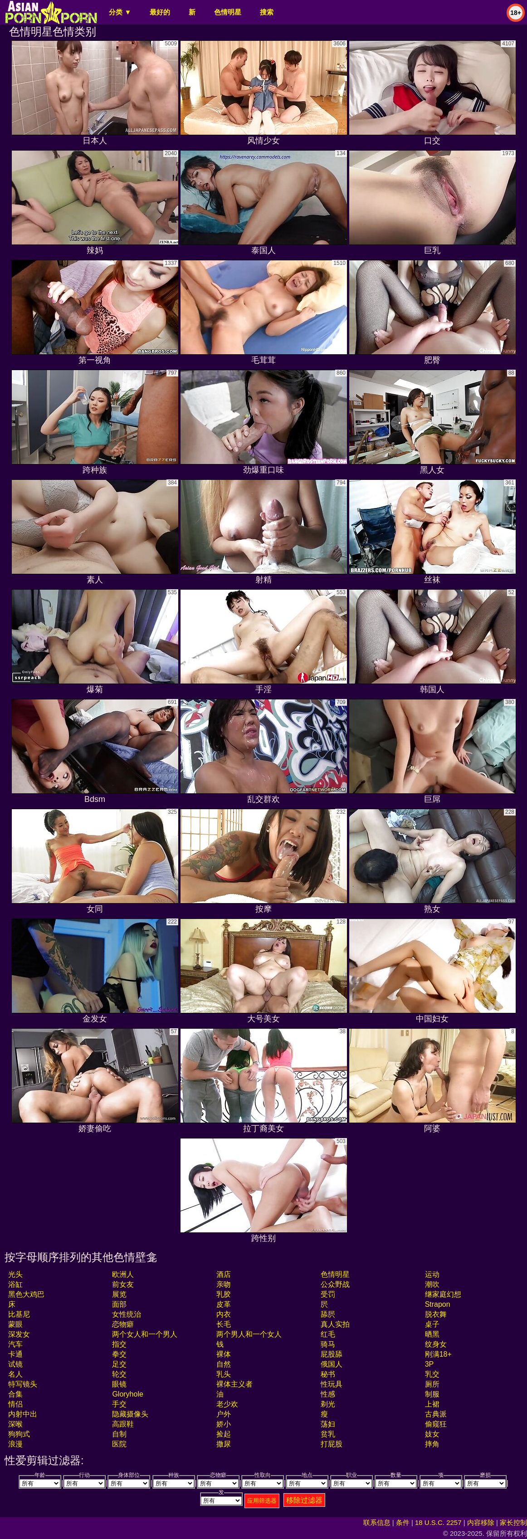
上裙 (432, 1404)
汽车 (15, 1344)
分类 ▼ (120, 12)
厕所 (432, 1384)
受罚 (328, 1294)
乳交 (432, 1374)
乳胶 (223, 1294)
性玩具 (331, 1384)
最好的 (160, 12)
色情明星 (227, 12)
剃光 (328, 1404)
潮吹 (432, 1284)
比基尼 (19, 1314)
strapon (437, 1304)
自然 (223, 1364)
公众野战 (335, 1284)
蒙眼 (15, 1324)
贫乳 (328, 1434)
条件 (403, 1522)
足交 (119, 1364)
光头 (15, 1274)
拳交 (119, 1354)
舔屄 (328, 1314)
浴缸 (15, 1284)
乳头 (223, 1374)
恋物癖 (123, 1324)
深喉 (15, 1424)
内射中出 (22, 1414)
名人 (15, 1374)
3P (429, 1364)
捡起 (223, 1434)
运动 (432, 1274)
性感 (328, 1394)
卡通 (15, 1354)
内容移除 (480, 1522)
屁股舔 (331, 1354)
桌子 (432, 1324)
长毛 (223, 1324)
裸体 (223, 1354)
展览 (119, 1294)
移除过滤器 (304, 1500)
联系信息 (376, 1522)
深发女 (19, 1334)
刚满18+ (438, 1354)
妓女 (432, 1434)
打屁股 (331, 1444)
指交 (119, 1344)
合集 (15, 1394)
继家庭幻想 (443, 1294)
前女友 (123, 1284)
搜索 (266, 12)
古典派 (436, 1414)
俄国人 (331, 1364)
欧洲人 (123, 1274)
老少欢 (227, 1404)
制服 (432, 1394)
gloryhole (127, 1394)
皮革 (223, 1304)
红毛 (328, 1334)
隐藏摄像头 (130, 1414)
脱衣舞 (436, 1314)
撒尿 (223, 1444)
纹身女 (436, 1344)
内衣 (223, 1314)
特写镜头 (22, 1384)
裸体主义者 (234, 1384)
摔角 (432, 1444)
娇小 (223, 1424)
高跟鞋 (123, 1424)
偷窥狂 (436, 1424)
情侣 (15, 1404)
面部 (119, 1304)
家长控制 (513, 1522)
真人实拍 (335, 1324)
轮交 (119, 1374)
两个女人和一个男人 (144, 1334)
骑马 (328, 1344)
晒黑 (432, 1334)
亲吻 (223, 1284)
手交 (119, 1404)
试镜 (15, 1364)
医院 (119, 1444)
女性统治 (126, 1314)
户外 (223, 1414)
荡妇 (328, 1424)
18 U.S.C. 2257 (438, 1522)
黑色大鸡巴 (26, 1294)
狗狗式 (19, 1434)
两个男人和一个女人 (249, 1334)
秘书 (328, 1374)
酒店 (223, 1274)
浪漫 (15, 1444)
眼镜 (119, 1384)
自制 (119, 1434)
